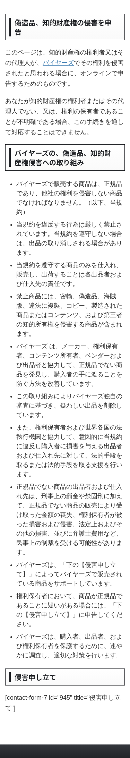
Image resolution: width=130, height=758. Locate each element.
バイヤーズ (58, 62)
